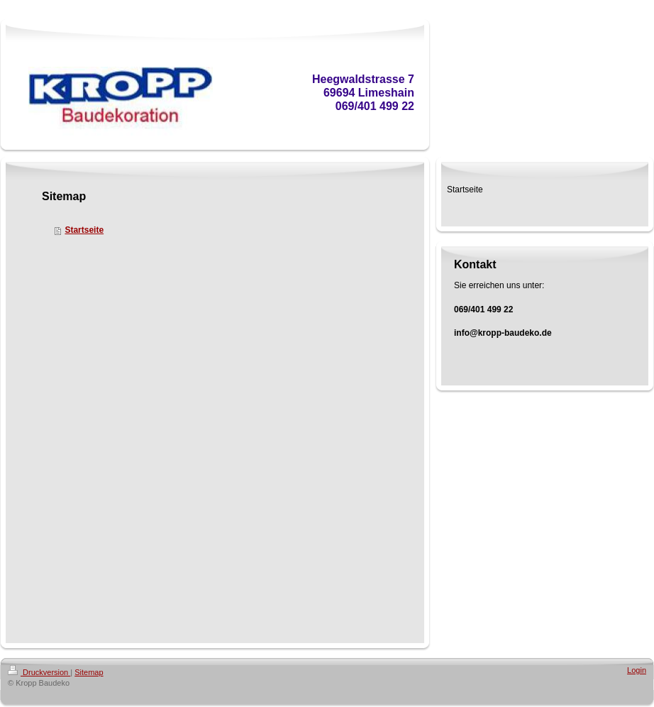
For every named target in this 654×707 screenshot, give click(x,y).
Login (636, 670)
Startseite (84, 230)
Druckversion (39, 672)
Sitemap (88, 672)
